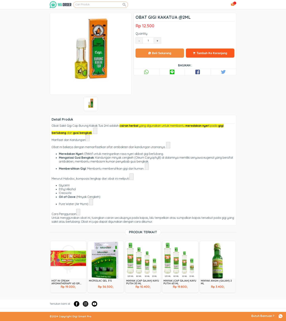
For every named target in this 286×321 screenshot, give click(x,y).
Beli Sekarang (159, 53)
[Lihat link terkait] (95, 131)
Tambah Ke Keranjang (210, 53)
